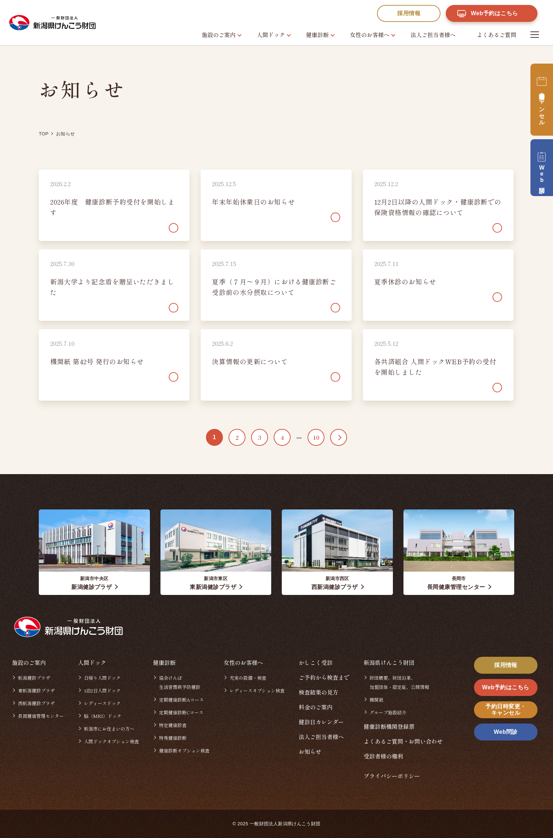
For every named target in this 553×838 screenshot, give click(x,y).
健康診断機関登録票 (389, 726)
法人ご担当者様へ (433, 34)
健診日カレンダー (321, 722)
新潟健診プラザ (34, 677)
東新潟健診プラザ (36, 690)
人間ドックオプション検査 (111, 741)
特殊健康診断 (173, 737)
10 (316, 437)
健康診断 (317, 34)
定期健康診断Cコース (181, 712)
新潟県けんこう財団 (389, 662)
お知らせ (310, 751)
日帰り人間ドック (102, 677)
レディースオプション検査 (257, 690)
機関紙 (376, 699)
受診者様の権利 (383, 756)
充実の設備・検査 (248, 677)
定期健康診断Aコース (181, 699)
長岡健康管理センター (41, 716)
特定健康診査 (173, 725)
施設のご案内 (219, 34)
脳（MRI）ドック (102, 716)
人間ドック (271, 34)
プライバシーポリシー (392, 776)
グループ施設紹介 (388, 712)
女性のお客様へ (369, 34)
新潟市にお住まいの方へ (109, 728)
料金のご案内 (316, 707)
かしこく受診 (316, 662)
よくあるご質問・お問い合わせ (403, 741)
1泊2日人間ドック (102, 690)
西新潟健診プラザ (36, 703)
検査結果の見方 (318, 692)
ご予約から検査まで (324, 677)
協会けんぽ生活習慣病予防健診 (179, 682)
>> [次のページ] (338, 437)
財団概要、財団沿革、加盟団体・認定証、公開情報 (399, 682)
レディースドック (102, 703)
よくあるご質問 (496, 34)
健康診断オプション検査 (184, 750)
